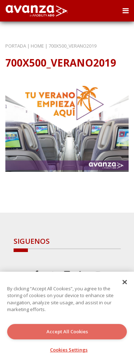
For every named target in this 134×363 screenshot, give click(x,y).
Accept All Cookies (67, 331)
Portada (15, 46)
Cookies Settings (69, 350)
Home (37, 46)
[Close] (125, 282)
